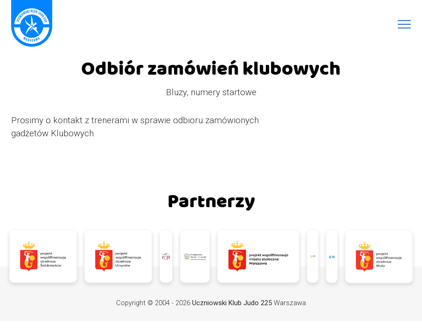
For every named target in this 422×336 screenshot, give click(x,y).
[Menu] (404, 24)
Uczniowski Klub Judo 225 (232, 303)
